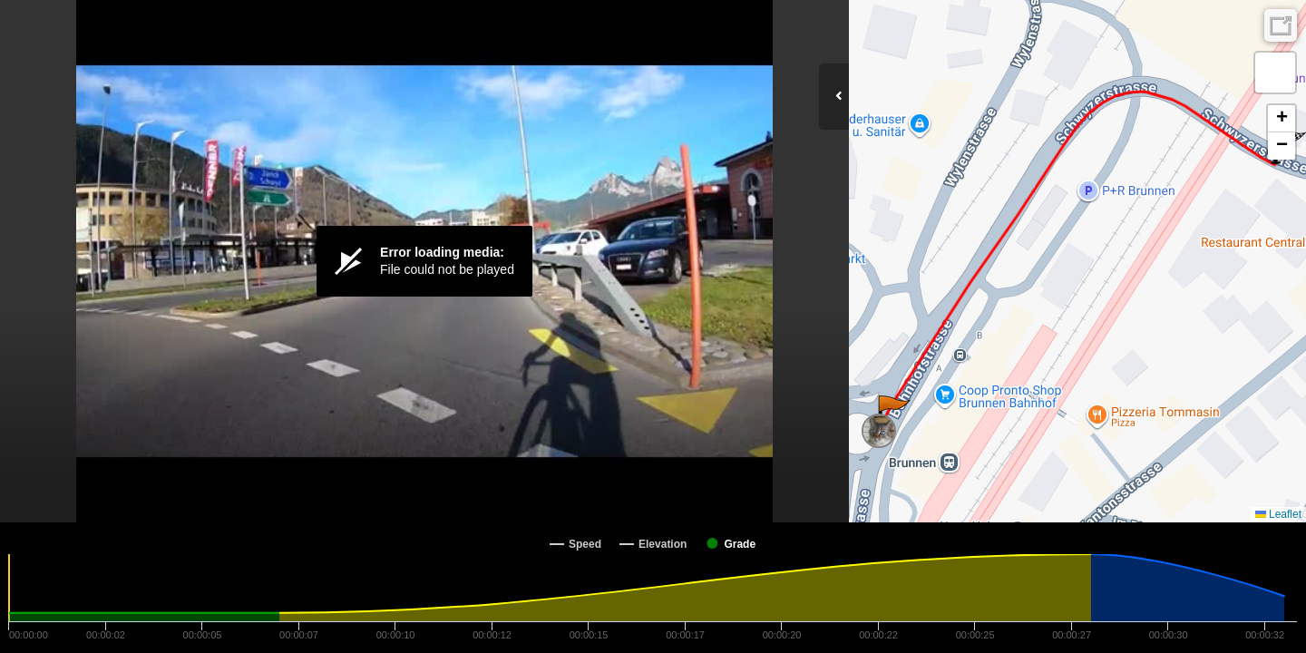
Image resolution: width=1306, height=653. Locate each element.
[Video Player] (424, 261)
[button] (893, 413)
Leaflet (1278, 514)
